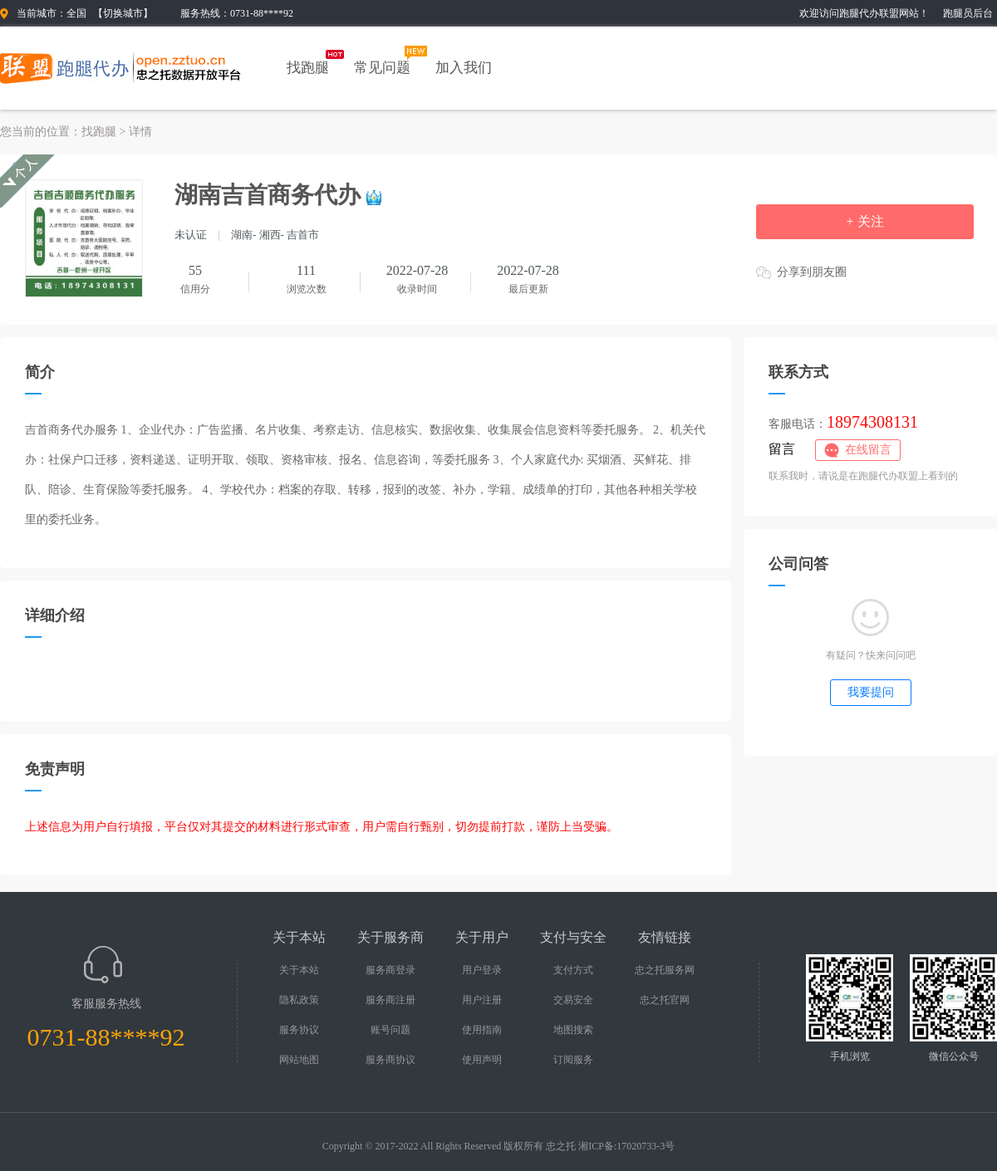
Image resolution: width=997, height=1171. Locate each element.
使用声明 (482, 1060)
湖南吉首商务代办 (267, 195)
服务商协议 (390, 1060)
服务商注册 (390, 1000)
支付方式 (573, 970)
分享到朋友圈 (812, 272)
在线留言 (868, 449)
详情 (140, 131)
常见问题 (382, 68)
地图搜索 (573, 1030)
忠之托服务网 (665, 970)
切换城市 (123, 13)
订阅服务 (573, 1060)
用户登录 (482, 970)
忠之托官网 (665, 1000)
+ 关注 (864, 221)
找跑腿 (308, 68)
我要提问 (870, 692)
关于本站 (299, 970)
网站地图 (299, 1060)
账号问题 (390, 1030)
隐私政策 (299, 1000)
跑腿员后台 (968, 13)
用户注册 (482, 1000)
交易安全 (573, 1000)
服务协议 (299, 1030)
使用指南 (482, 1030)
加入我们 (463, 68)
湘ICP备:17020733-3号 (626, 1146)
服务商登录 (390, 970)
